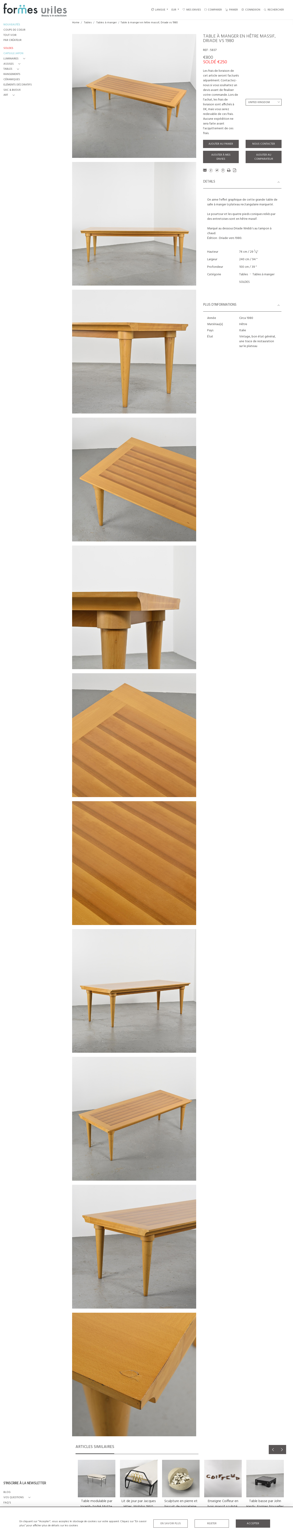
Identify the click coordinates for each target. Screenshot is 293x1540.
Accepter (253, 1523)
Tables (88, 22)
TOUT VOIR (9, 35)
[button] (15, 59)
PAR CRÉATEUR (12, 40)
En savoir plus (170, 1523)
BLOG (7, 1492)
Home (75, 22)
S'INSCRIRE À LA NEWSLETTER (24, 1483)
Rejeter (212, 1523)
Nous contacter (263, 144)
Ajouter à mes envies (221, 157)
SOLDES (244, 282)
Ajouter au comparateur (263, 157)
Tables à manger (106, 22)
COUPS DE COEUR (14, 30)
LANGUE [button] (158, 10)
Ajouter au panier (221, 144)
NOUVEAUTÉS (11, 25)
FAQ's (7, 1503)
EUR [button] (174, 10)
